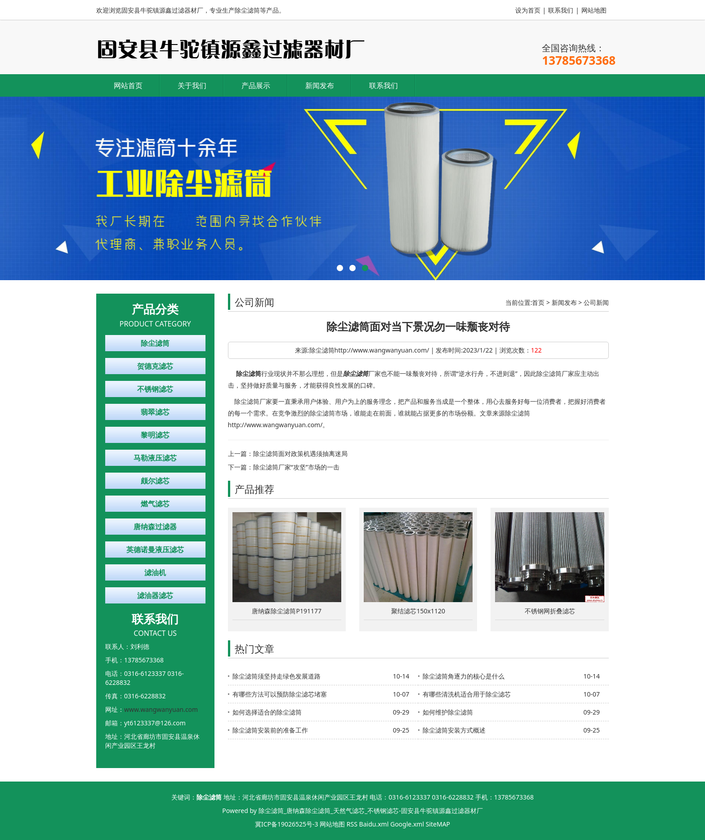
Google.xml (407, 824)
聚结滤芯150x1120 (418, 611)
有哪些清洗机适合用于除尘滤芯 (467, 694)
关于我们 (192, 85)
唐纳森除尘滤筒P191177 (286, 611)
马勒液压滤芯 (155, 458)
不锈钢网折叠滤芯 (550, 611)
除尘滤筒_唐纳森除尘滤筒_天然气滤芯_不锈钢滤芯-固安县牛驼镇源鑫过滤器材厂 (371, 810)
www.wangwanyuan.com (161, 709)
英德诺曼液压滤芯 (155, 549)
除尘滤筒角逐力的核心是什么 (463, 676)
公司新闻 (596, 302)
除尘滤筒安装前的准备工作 (270, 730)
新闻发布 (319, 85)
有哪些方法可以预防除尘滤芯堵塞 (279, 694)
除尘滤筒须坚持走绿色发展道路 (276, 676)
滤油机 (155, 572)
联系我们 (560, 10)
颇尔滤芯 (155, 481)
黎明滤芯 (155, 435)
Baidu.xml (374, 824)
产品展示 (255, 85)
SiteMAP (438, 824)
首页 (538, 302)
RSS (352, 824)
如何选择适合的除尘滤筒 (267, 712)
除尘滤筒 (155, 343)
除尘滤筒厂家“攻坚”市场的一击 (296, 467)
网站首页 (128, 85)
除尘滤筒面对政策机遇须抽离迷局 (300, 453)
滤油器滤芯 (155, 595)
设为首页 (527, 10)
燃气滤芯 (155, 504)
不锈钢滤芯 (155, 389)
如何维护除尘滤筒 (448, 712)
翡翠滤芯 (155, 412)
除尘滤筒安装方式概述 (454, 730)
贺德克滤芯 (155, 366)
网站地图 (594, 10)
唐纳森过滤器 (155, 527)
